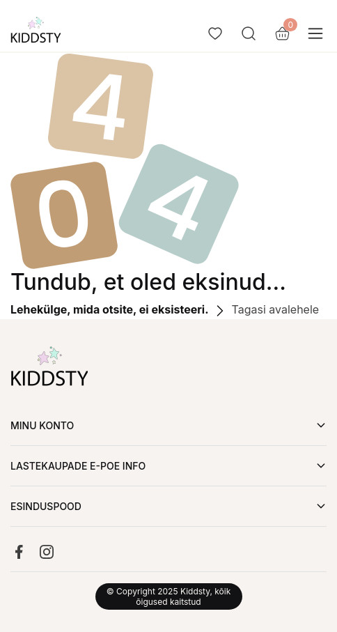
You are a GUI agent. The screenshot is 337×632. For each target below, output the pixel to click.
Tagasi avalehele (265, 309)
